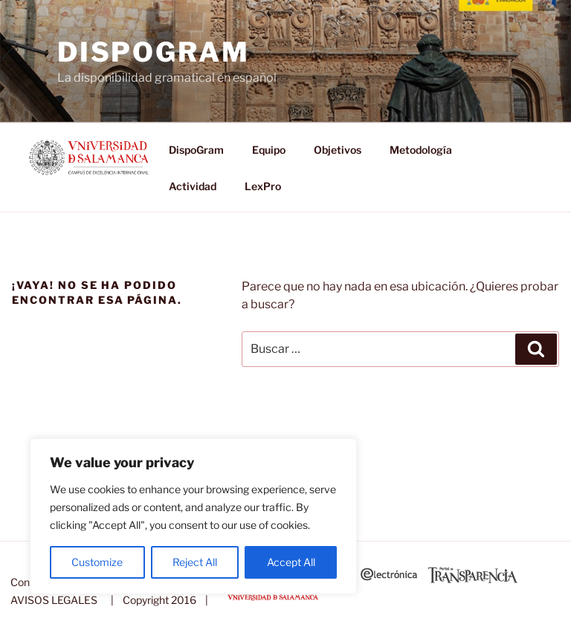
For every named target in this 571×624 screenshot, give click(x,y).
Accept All (291, 562)
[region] (193, 516)
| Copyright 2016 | (157, 600)
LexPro (263, 186)
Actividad (192, 186)
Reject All (194, 562)
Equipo (269, 149)
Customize (97, 562)
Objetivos (337, 149)
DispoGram (153, 52)
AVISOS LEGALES (53, 600)
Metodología (421, 149)
